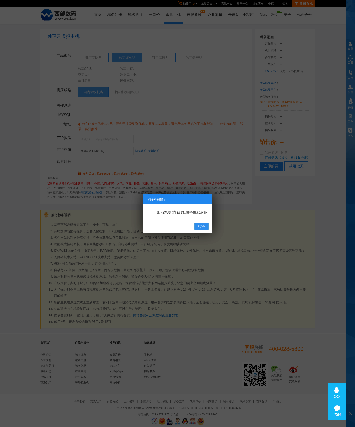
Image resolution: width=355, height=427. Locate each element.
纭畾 (201, 226)
